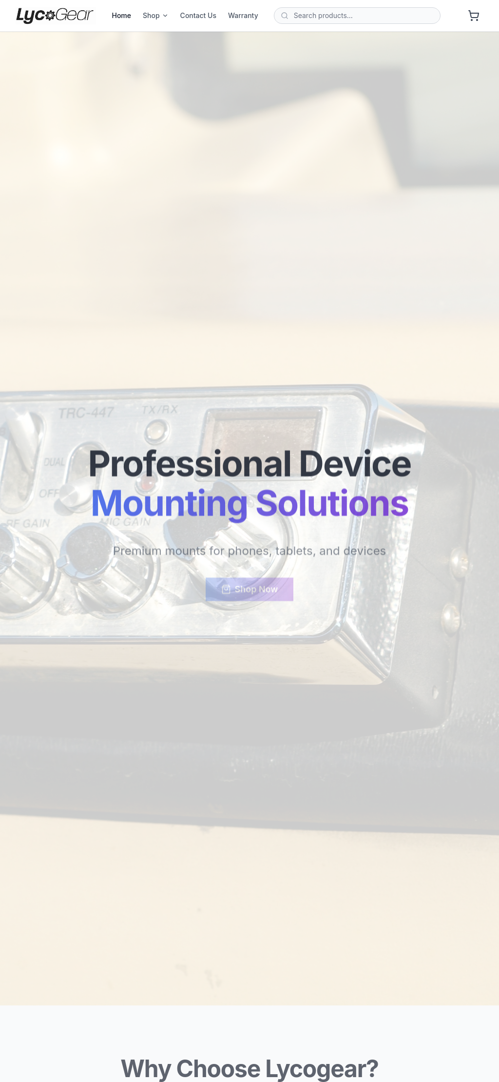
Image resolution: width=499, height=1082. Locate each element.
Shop (156, 15)
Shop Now (249, 591)
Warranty (243, 15)
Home (121, 15)
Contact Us (198, 15)
